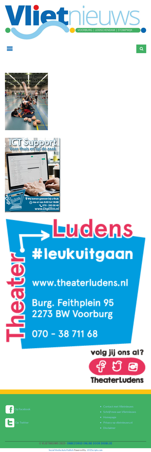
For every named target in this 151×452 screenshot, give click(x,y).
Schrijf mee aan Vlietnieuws (119, 411)
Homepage (109, 417)
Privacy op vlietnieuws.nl (117, 422)
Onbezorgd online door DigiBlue (89, 443)
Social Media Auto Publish (61, 450)
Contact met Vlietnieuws (118, 406)
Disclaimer (109, 427)
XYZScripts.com (95, 450)
